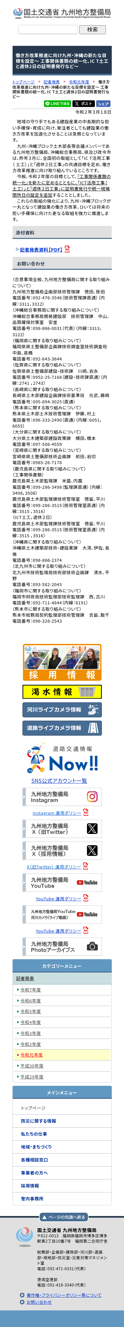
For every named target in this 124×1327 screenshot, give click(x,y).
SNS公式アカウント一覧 (59, 780)
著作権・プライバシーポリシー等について (64, 1295)
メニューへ (62, 1318)
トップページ (29, 1318)
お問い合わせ (39, 1302)
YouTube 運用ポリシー (58, 898)
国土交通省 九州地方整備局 (62, 13)
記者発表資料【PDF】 (41, 249)
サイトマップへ (95, 1318)
